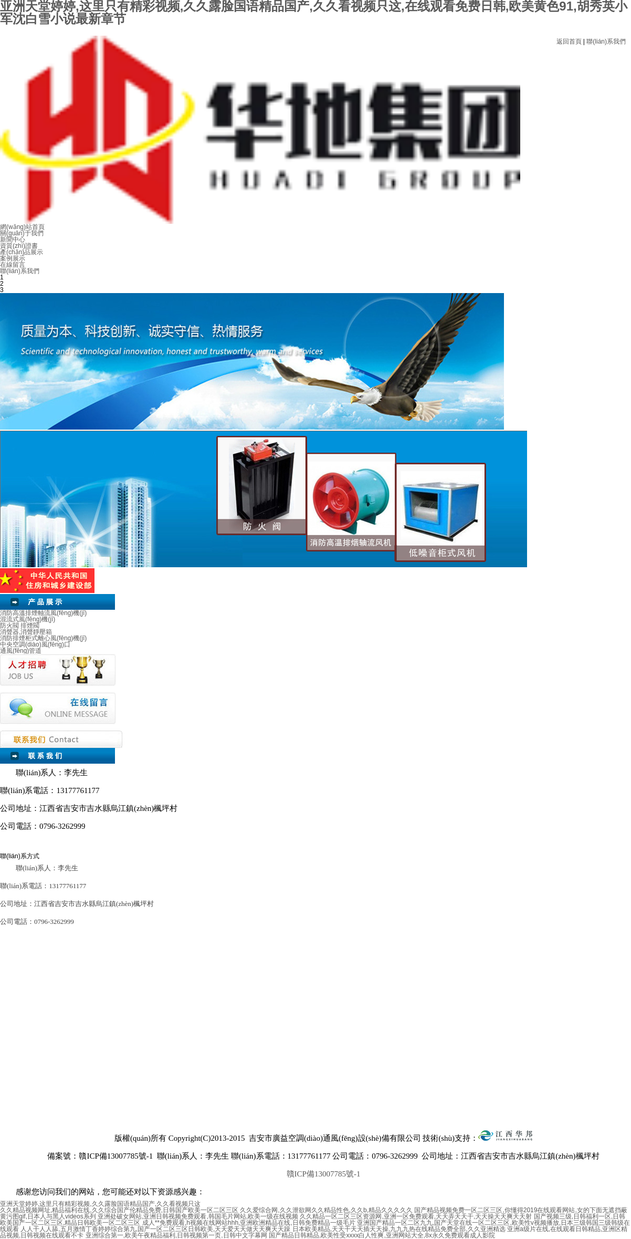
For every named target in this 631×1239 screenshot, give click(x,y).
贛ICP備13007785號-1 (324, 1174)
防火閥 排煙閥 (19, 625)
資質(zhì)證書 (19, 245)
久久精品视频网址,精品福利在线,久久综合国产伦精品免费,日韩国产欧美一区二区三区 (119, 1210)
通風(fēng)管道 (20, 650)
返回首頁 (569, 41)
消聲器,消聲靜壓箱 (26, 632)
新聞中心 (12, 239)
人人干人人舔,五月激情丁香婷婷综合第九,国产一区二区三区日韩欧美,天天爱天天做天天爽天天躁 (155, 1229)
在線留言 (12, 264)
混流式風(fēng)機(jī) (27, 619)
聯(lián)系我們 (606, 41)
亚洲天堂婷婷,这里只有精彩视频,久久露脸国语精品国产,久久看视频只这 (100, 1203)
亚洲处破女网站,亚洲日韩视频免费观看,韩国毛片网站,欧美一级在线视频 (198, 1216)
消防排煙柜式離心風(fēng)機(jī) (43, 638)
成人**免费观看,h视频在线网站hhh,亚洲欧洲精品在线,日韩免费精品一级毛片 (248, 1222)
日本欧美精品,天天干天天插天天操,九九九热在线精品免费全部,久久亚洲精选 (399, 1229)
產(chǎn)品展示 (21, 252)
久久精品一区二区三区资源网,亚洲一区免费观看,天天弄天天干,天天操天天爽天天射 (416, 1216)
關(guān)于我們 (22, 233)
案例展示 (12, 258)
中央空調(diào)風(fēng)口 (35, 644)
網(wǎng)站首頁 (22, 227)
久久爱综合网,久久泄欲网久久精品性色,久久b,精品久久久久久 (326, 1210)
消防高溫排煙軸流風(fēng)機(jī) (43, 613)
